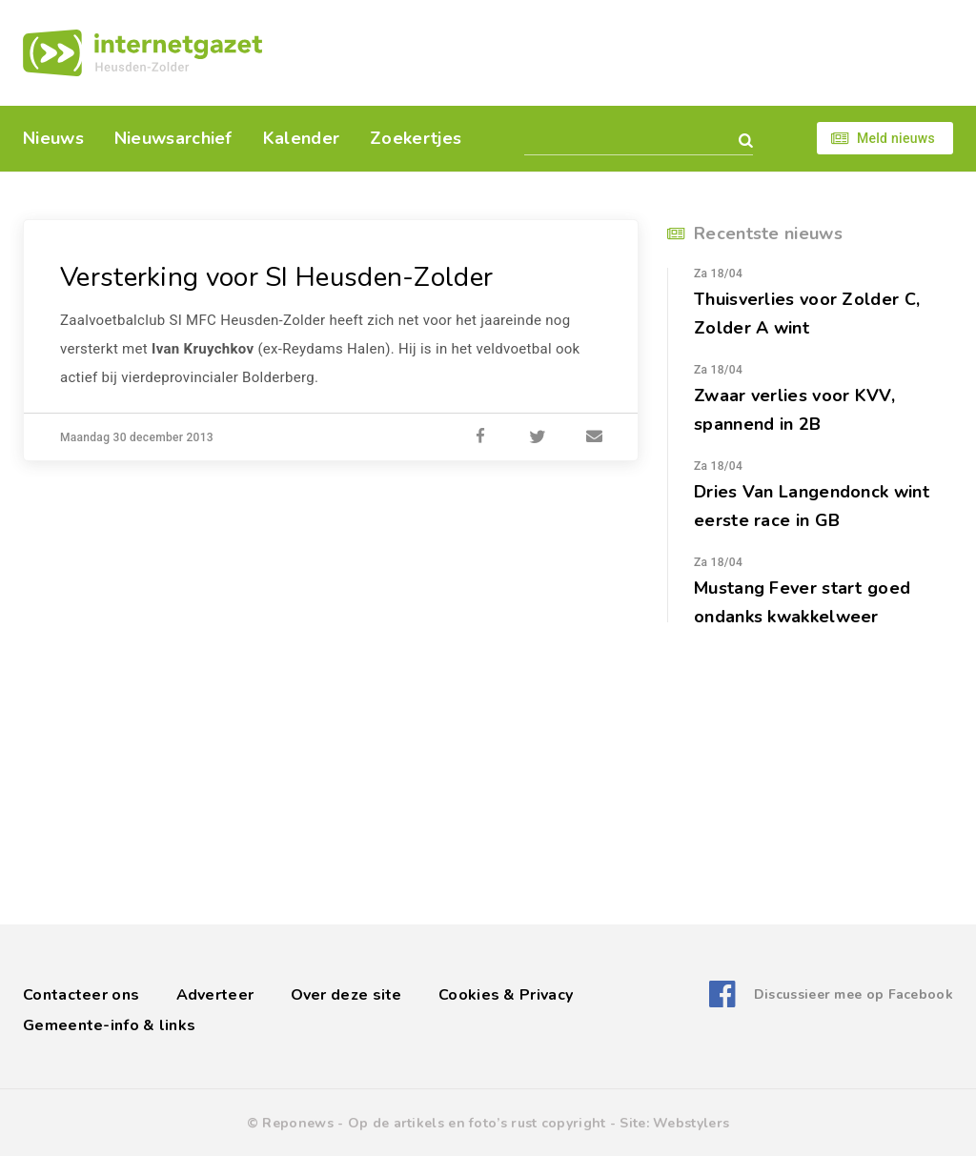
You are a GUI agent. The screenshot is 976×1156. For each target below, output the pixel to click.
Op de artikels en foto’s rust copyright (477, 1123)
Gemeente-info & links (109, 1025)
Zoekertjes (415, 138)
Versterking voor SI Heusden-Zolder (276, 277)
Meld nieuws (896, 138)
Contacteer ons (81, 994)
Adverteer (215, 994)
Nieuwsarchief (173, 138)
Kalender (301, 138)
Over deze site (346, 994)
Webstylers (691, 1123)
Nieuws (53, 138)
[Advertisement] (619, 52)
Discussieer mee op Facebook (853, 994)
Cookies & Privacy (505, 994)
